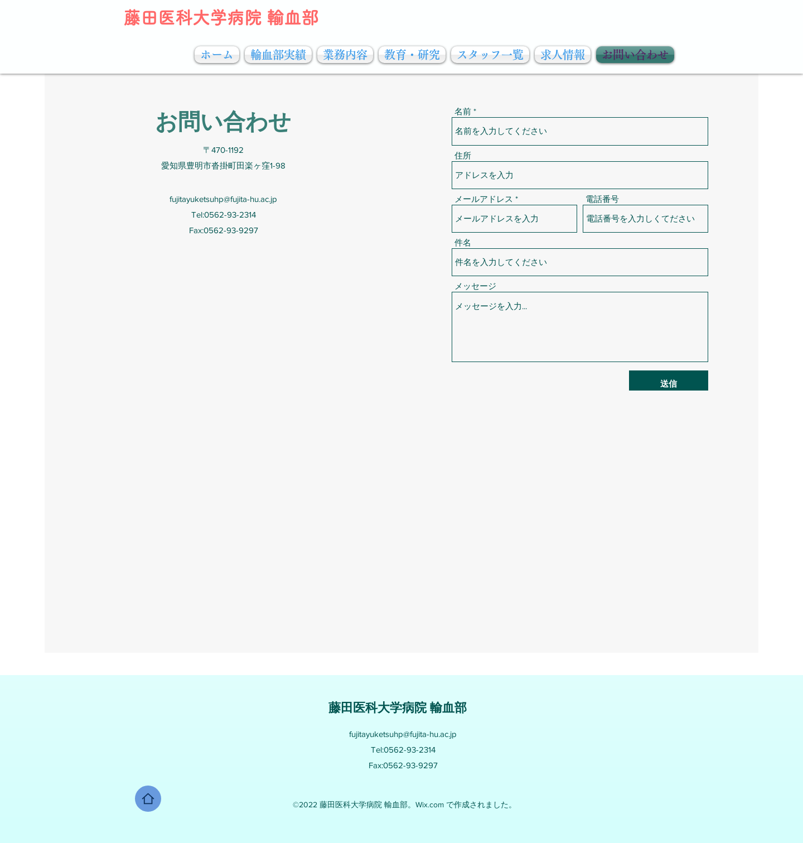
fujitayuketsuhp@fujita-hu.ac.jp (223, 199)
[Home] (148, 799)
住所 (462, 155)
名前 (462, 111)
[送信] (668, 383)
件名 (462, 242)
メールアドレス (483, 199)
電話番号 (602, 199)
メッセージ (475, 286)
